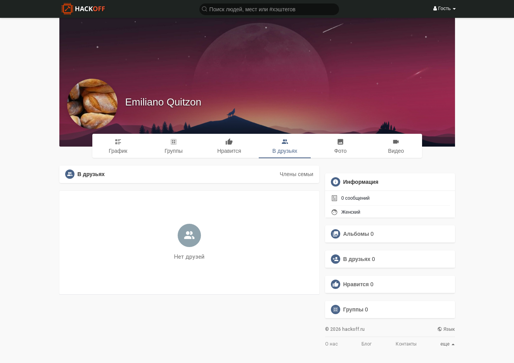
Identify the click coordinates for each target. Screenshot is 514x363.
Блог (367, 344)
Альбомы (356, 234)
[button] (269, 8)
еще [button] (447, 344)
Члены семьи (296, 174)
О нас (331, 344)
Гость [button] (444, 8)
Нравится (356, 284)
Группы (353, 309)
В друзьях (356, 259)
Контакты (406, 344)
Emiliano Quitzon (163, 102)
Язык (446, 329)
